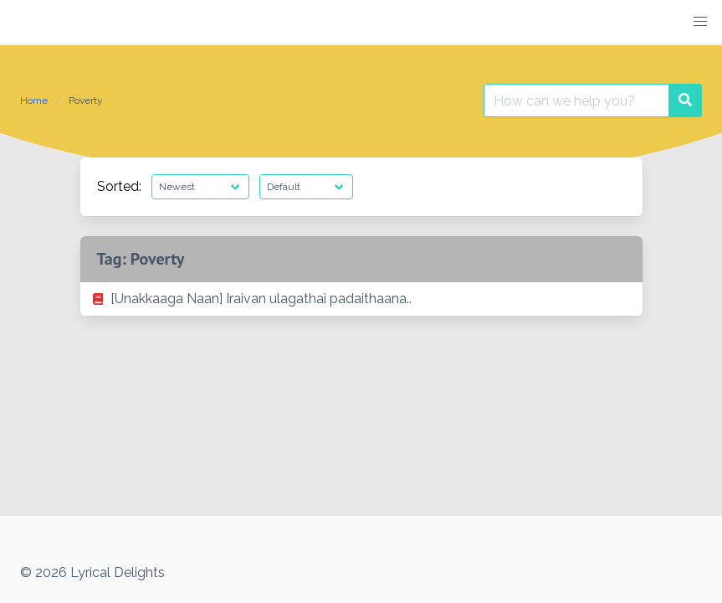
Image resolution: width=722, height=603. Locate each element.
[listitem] (361, 299)
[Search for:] (576, 100)
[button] (700, 22)
